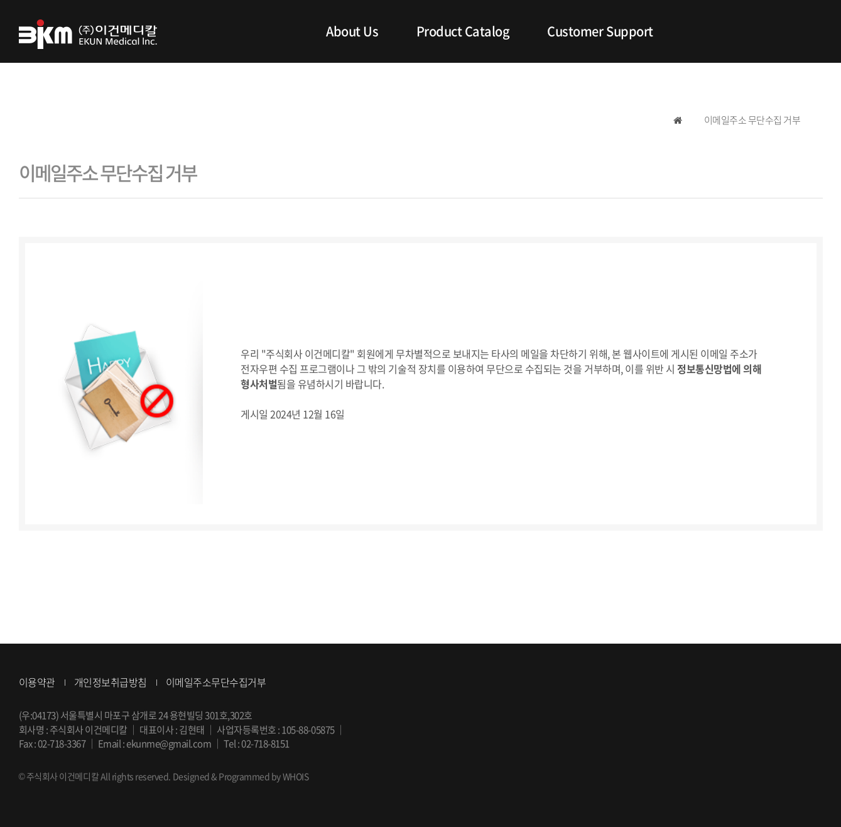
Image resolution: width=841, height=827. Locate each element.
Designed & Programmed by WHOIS (241, 776)
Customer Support (600, 31)
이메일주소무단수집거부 (216, 681)
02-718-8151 (265, 743)
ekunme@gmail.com (168, 743)
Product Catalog (463, 31)
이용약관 (37, 681)
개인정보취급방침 (110, 681)
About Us (352, 31)
